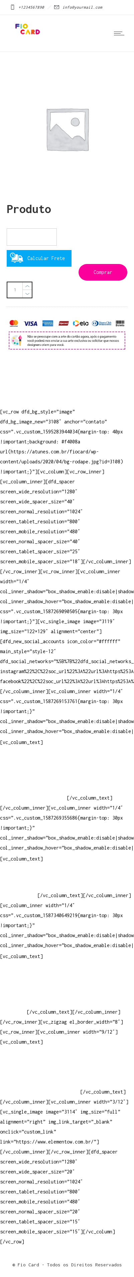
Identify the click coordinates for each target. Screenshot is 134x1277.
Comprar (103, 272)
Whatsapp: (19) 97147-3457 (33, 778)
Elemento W (13, 1002)
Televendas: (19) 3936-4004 (35, 768)
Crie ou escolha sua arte (32, 972)
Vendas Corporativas (25, 992)
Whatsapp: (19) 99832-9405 (33, 788)
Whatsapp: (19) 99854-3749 (33, 798)
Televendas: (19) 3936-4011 (35, 758)
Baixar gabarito (20, 982)
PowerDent (12, 1012)
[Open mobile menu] (120, 33)
